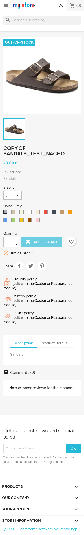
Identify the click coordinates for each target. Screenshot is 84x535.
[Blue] (6, 221)
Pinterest (42, 265)
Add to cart (41, 242)
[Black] (55, 213)
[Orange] (71, 213)
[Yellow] (22, 221)
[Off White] (38, 213)
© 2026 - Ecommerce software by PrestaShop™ (42, 529)
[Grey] (6, 213)
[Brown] (30, 221)
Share (19, 265)
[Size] (12, 195)
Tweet (30, 265)
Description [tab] (23, 343)
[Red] (47, 213)
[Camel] (63, 213)
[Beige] (22, 213)
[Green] (14, 221)
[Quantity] (8, 242)
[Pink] (38, 221)
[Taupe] (14, 213)
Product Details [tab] (54, 343)
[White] (30, 213)
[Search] (42, 20)
